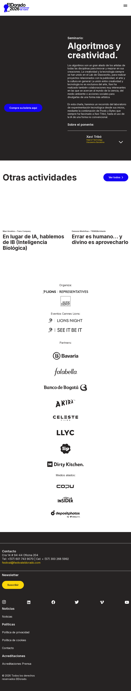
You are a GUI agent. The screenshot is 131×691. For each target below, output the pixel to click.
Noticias (7, 616)
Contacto (8, 648)
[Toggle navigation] (125, 5)
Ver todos (114, 177)
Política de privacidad (15, 632)
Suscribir (13, 584)
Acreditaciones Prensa (16, 663)
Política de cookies (14, 640)
